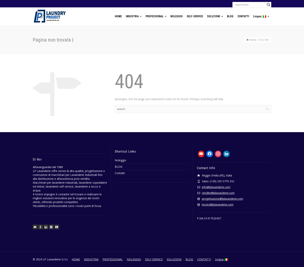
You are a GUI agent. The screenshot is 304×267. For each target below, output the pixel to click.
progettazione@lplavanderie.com (222, 199)
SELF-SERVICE (154, 259)
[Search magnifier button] (268, 4)
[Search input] (250, 4)
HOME (76, 259)
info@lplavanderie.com (216, 187)
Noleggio (120, 160)
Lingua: (221, 259)
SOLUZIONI (174, 259)
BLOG (118, 166)
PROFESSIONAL (113, 259)
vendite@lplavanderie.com (218, 193)
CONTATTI (204, 259)
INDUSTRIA (91, 259)
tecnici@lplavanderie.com (217, 204)
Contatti (120, 173)
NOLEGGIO (134, 259)
